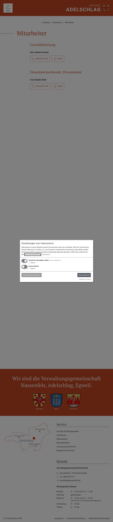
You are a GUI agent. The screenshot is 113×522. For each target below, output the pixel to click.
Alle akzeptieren (84, 275)
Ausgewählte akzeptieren (32, 275)
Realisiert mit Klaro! (85, 279)
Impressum (46, 254)
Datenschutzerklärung (33, 254)
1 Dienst (31, 263)
